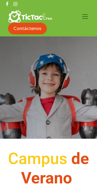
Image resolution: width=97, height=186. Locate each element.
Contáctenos (27, 28)
